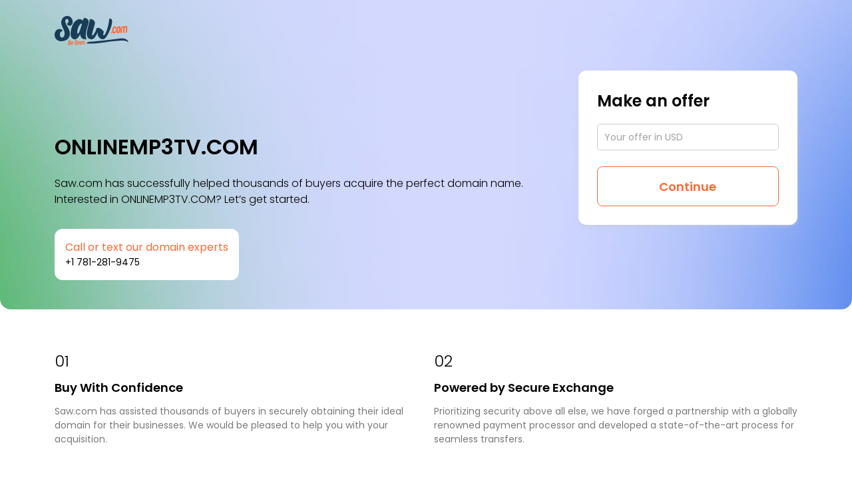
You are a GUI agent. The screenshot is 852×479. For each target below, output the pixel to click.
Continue (687, 186)
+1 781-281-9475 (102, 262)
